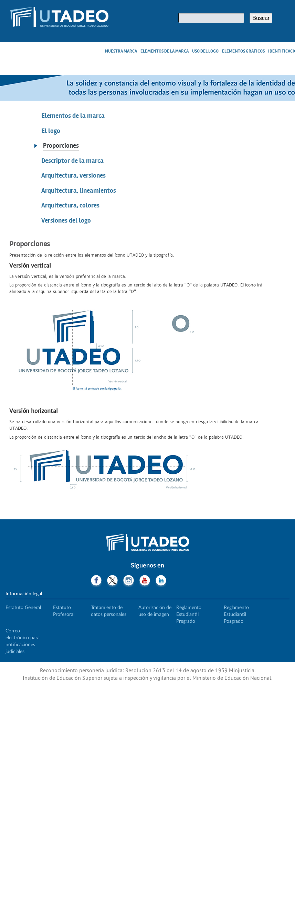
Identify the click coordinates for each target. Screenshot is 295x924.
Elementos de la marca (164, 51)
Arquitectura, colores (70, 205)
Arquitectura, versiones (73, 175)
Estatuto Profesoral (63, 611)
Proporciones (61, 146)
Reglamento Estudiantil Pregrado (188, 614)
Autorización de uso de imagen (154, 611)
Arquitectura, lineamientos (78, 191)
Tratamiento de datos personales (108, 611)
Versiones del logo (66, 220)
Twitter (112, 581)
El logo (50, 131)
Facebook (96, 581)
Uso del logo (205, 51)
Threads (193, 581)
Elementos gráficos (243, 51)
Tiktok (177, 581)
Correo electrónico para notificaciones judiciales (23, 641)
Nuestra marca (121, 51)
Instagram (128, 581)
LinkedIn (161, 581)
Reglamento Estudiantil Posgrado (236, 614)
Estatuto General (23, 607)
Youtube (144, 581)
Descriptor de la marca (72, 161)
